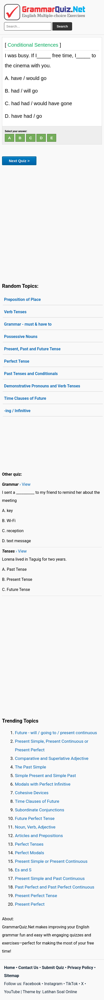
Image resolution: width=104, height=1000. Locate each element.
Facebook (32, 983)
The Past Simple (30, 766)
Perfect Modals (29, 852)
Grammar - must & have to (28, 324)
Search (62, 26)
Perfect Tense (16, 361)
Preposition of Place (22, 299)
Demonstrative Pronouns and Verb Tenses (42, 386)
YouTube (12, 991)
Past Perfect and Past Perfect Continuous (54, 887)
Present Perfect (30, 904)
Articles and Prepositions (39, 835)
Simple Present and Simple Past (45, 775)
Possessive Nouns (20, 336)
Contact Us (28, 967)
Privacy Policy (80, 967)
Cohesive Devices (32, 792)
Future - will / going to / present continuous (56, 732)
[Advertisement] (52, 223)
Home (9, 967)
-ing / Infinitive (17, 410)
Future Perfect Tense (34, 818)
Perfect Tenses (29, 844)
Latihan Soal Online (59, 991)
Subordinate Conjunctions (39, 809)
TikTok (72, 983)
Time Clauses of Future (25, 398)
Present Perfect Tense (36, 895)
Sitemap (11, 975)
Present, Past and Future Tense (32, 349)
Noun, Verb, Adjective (35, 827)
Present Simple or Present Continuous (51, 861)
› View (24, 484)
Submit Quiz (53, 967)
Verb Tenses (15, 311)
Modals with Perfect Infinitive (42, 784)
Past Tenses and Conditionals (31, 373)
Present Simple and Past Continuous (50, 878)
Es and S (23, 869)
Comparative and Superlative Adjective (51, 758)
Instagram (53, 983)
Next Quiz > (19, 161)
